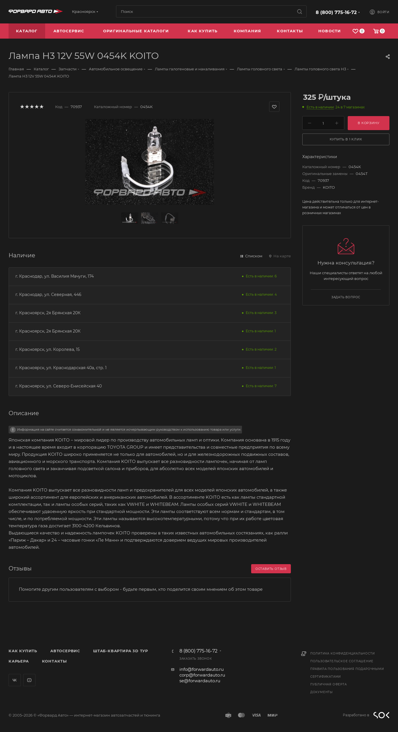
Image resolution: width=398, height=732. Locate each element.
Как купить (23, 651)
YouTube (29, 680)
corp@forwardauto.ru (202, 675)
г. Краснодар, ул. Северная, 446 (48, 294)
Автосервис (65, 651)
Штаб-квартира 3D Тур (120, 651)
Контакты (54, 661)
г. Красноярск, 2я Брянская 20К (48, 312)
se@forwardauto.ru (199, 680)
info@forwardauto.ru (201, 669)
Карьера (19, 661)
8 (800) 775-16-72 (336, 12)
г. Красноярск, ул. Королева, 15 (47, 349)
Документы (321, 692)
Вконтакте (15, 680)
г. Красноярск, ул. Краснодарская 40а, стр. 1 (61, 367)
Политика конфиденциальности (342, 653)
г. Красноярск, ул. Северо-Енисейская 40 (58, 386)
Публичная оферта (328, 684)
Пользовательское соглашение (341, 661)
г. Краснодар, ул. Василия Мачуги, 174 (54, 276)
